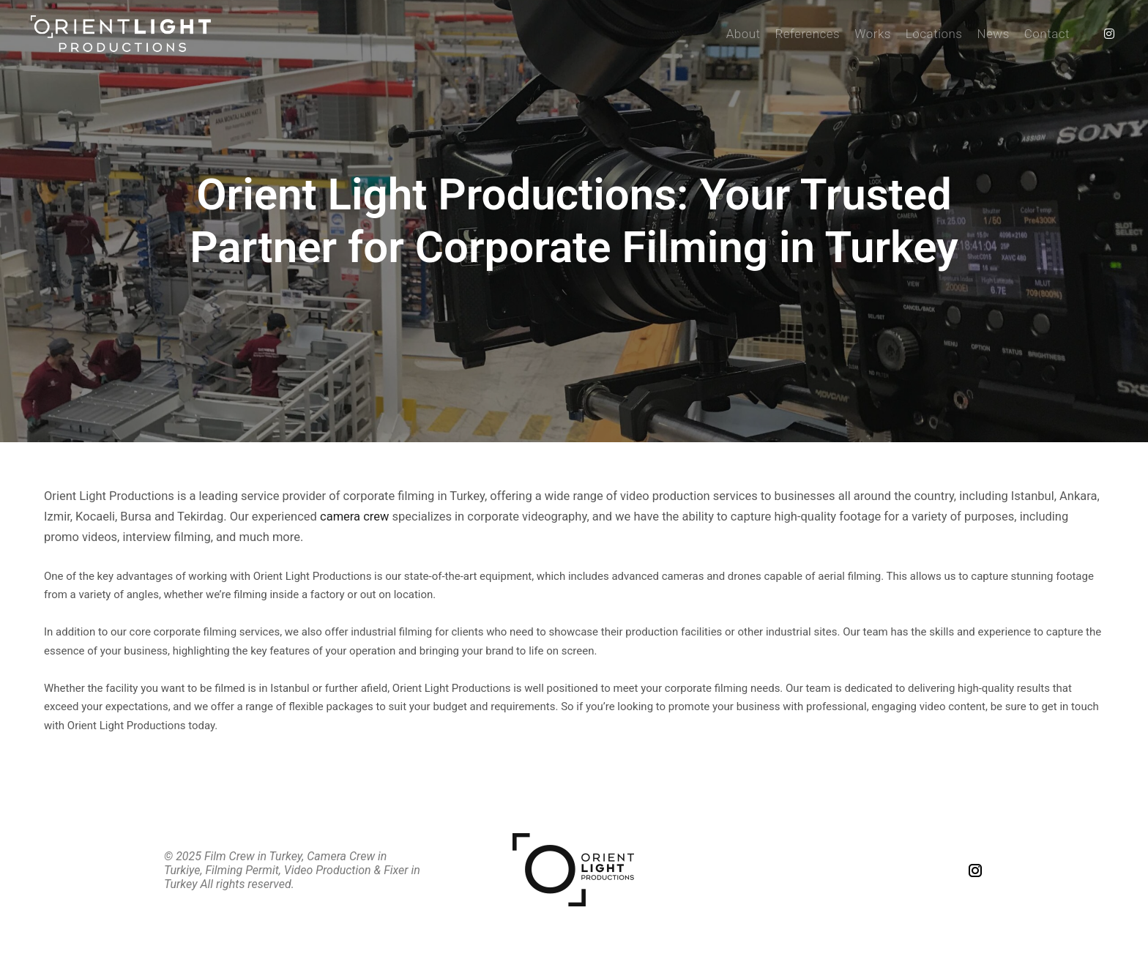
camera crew (354, 516)
